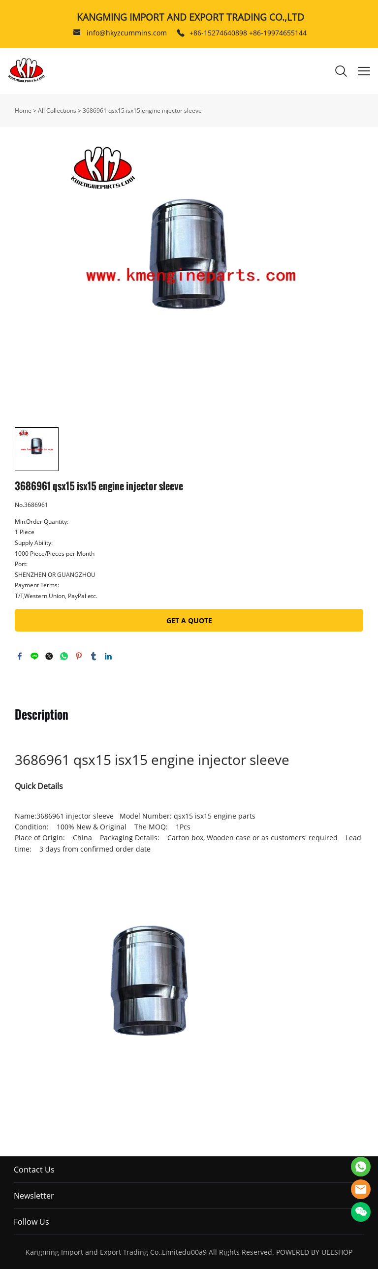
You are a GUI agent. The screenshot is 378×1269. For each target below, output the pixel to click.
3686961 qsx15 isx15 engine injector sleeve (142, 110)
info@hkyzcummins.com (127, 32)
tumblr (93, 656)
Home (23, 110)
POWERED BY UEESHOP (314, 1252)
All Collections (57, 110)
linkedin (108, 656)
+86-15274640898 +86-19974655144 (248, 32)
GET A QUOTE (189, 620)
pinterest (79, 656)
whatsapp (64, 656)
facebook (20, 656)
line (34, 656)
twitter (49, 656)
